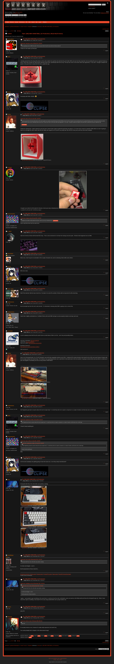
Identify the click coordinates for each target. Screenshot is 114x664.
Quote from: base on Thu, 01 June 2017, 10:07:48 (30, 118)
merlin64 (10, 331)
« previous (104, 28)
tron (8, 479)
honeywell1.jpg (24, 505)
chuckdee (10, 253)
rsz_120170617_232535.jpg (27, 398)
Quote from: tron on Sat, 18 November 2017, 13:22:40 (31, 559)
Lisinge (9, 167)
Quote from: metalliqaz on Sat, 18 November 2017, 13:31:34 (32, 583)
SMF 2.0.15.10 (51, 658)
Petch (9, 92)
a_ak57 (9, 231)
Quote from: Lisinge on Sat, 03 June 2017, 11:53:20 (31, 218)
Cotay (9, 114)
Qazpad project (40, 574)
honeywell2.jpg (24, 526)
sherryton (39, 26)
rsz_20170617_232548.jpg (26, 382)
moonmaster (11, 213)
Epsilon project (33, 574)
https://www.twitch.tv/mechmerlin (35, 343)
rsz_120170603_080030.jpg (27, 160)
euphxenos (10, 302)
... (10, 30)
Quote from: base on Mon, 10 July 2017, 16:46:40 (30, 440)
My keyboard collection (25, 574)
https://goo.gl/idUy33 (35, 340)
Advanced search (91, 6)
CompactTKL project (48, 574)
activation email (16, 13)
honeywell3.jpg (24, 547)
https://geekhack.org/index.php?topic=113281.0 (29, 346)
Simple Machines (63, 658)
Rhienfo (9, 616)
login (17, 12)
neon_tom (10, 289)
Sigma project (55, 574)
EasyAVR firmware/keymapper (65, 574)
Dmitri (9, 607)
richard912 (10, 39)
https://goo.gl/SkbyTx (30, 341)
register (20, 12)
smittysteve (10, 312)
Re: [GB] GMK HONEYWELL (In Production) (34, 39)
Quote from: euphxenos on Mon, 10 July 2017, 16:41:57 (32, 419)
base (8, 56)
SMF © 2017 (57, 658)
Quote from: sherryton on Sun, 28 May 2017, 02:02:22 (31, 43)
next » (108, 28)
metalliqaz (10, 555)
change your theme (105, 12)
